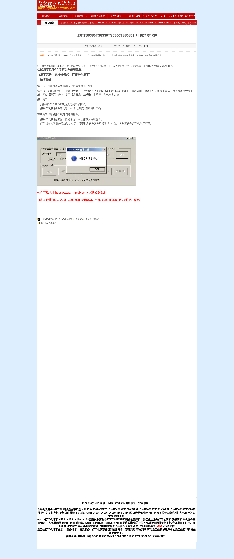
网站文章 (186, 23)
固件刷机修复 (133, 16)
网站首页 (45, 16)
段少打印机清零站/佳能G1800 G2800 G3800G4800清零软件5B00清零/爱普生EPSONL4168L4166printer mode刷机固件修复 (127, 23)
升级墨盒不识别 (151, 16)
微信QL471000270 (186, 16)
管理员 (96, 219)
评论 (52, 219)
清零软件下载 (81, 16)
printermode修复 (169, 16)
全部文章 (63, 16)
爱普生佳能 (116, 16)
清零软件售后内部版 (98, 16)
